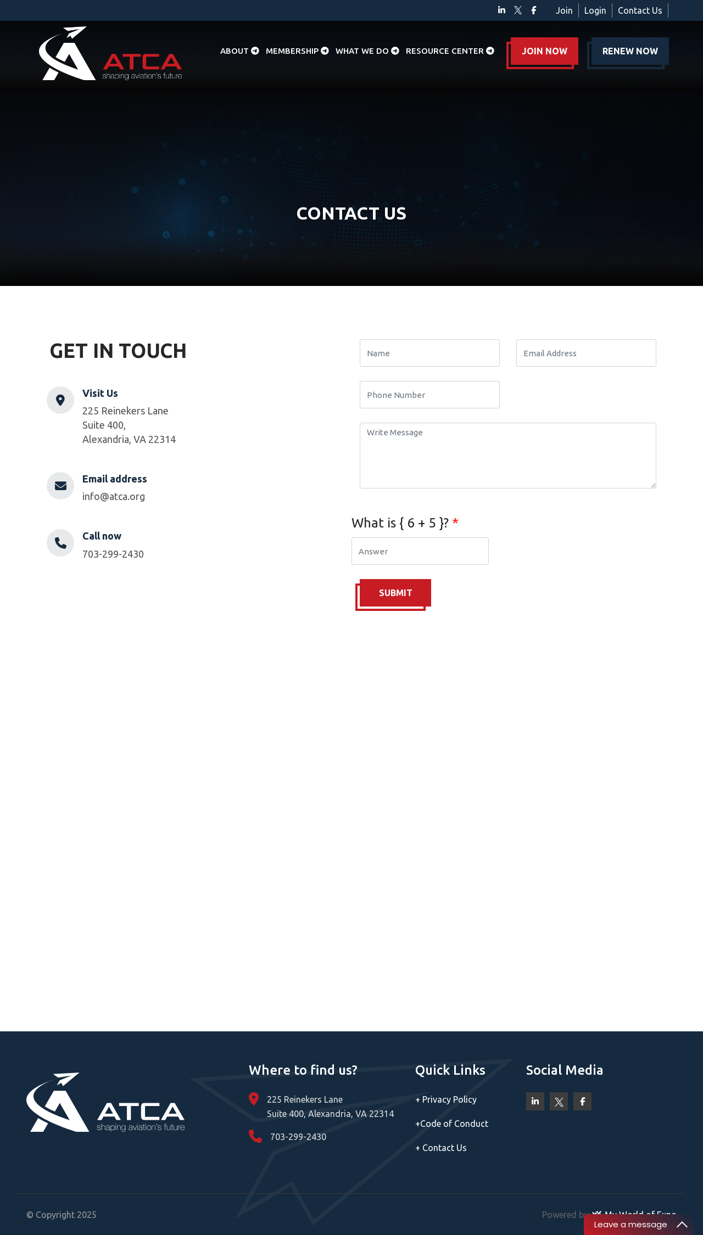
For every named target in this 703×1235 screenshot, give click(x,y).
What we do (367, 50)
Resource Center (450, 50)
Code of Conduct (451, 1124)
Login (595, 10)
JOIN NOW (544, 51)
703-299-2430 (113, 553)
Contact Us (640, 10)
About (239, 50)
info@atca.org (113, 496)
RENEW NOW (630, 51)
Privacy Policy (446, 1099)
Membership (297, 50)
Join (564, 10)
